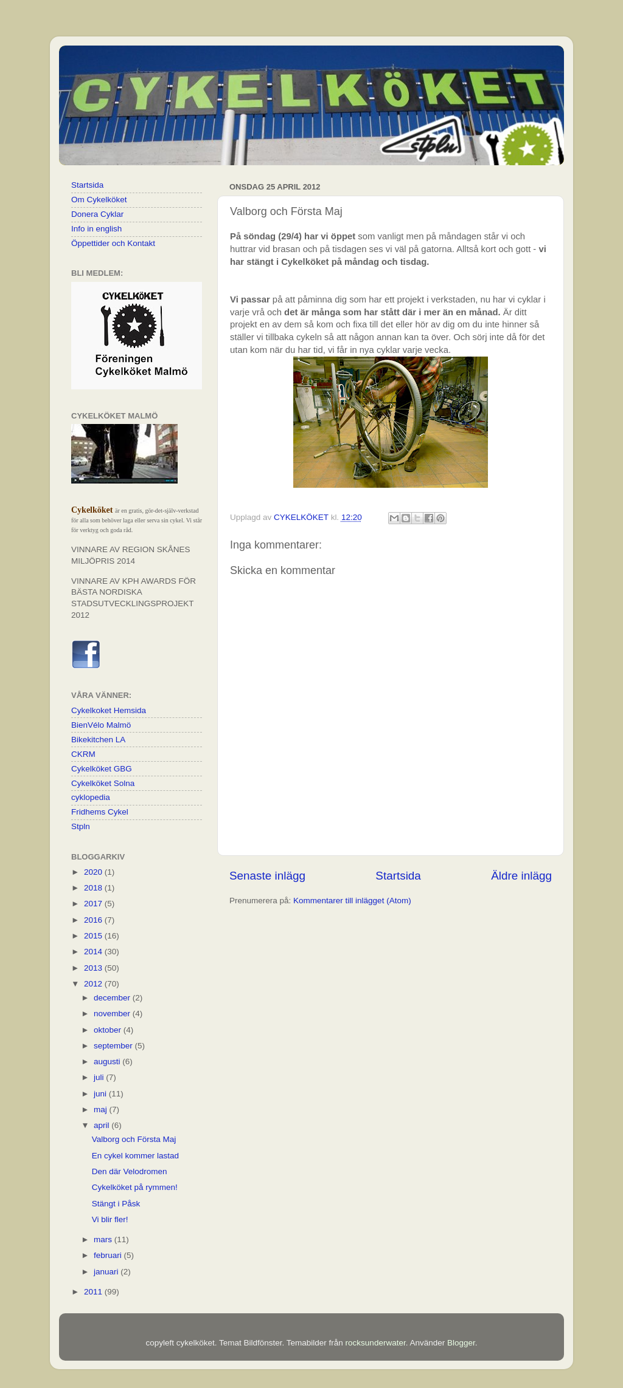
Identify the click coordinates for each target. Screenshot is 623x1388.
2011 (94, 1291)
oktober (109, 1029)
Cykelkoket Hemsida (108, 710)
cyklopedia (90, 797)
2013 (94, 968)
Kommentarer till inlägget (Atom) (352, 900)
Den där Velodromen (129, 1171)
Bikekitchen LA (98, 739)
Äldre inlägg (521, 875)
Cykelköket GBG (101, 768)
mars (104, 1239)
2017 (94, 903)
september (114, 1045)
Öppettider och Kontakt (113, 243)
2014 (94, 951)
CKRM (83, 754)
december (113, 997)
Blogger (461, 1342)
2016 (94, 920)
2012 (94, 983)
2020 (94, 872)
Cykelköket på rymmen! (135, 1187)
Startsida (398, 875)
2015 (94, 935)
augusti (108, 1061)
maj (102, 1109)
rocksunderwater (376, 1342)
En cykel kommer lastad (135, 1155)
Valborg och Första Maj (134, 1139)
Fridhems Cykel (99, 811)
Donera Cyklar (97, 214)
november (113, 1013)
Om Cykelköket (99, 199)
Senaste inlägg (267, 875)
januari (107, 1271)
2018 (94, 887)
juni (101, 1093)
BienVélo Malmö (101, 725)
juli (100, 1077)
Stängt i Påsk (116, 1203)
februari (109, 1255)
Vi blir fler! (110, 1219)
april (102, 1125)
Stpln (80, 826)
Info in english (96, 228)
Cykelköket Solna (102, 783)
